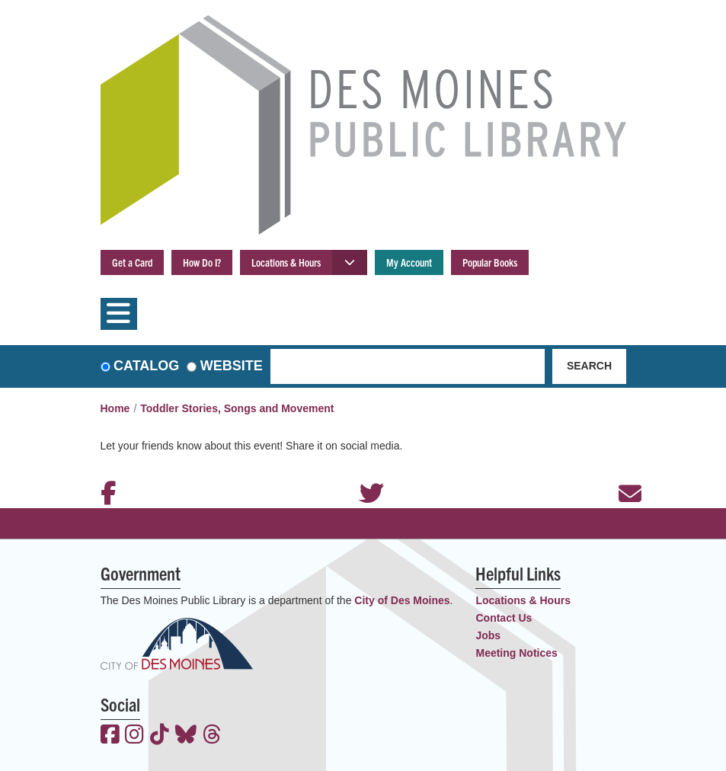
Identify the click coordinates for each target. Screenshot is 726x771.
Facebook (104, 473)
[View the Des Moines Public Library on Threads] (212, 736)
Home (115, 408)
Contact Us (503, 618)
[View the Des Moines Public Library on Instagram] (134, 736)
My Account (409, 262)
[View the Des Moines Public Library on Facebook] (110, 736)
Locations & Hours (286, 262)
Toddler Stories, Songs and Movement (237, 408)
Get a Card (132, 262)
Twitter (363, 473)
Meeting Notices (516, 653)
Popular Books (489, 262)
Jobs (488, 635)
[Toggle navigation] (119, 314)
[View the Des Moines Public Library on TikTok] (159, 736)
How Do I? (202, 262)
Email (622, 473)
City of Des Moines (401, 600)
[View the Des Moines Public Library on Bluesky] (186, 736)
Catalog (146, 365)
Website (231, 365)
